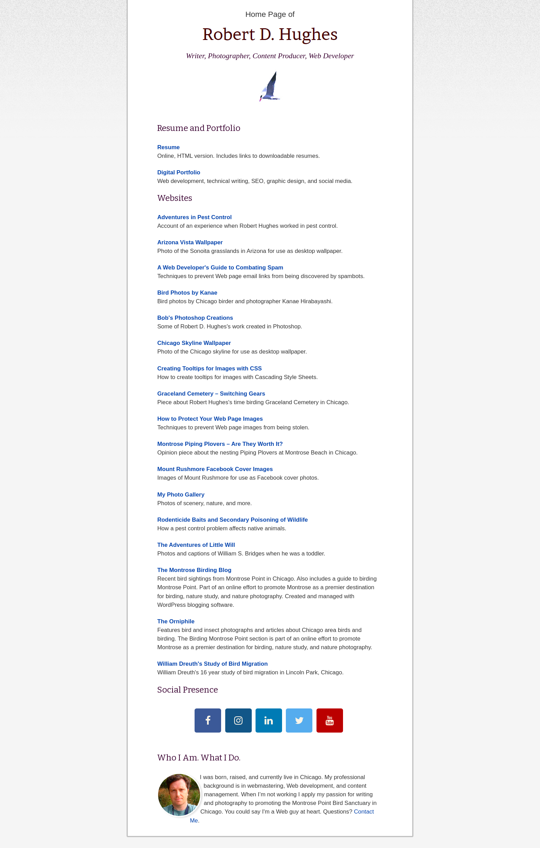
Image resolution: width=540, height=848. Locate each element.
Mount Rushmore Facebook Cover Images (215, 469)
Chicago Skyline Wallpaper (194, 343)
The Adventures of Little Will (196, 545)
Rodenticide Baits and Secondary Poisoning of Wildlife (232, 520)
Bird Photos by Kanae (187, 292)
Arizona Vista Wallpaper (190, 242)
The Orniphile (176, 621)
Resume (168, 147)
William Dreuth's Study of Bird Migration (212, 664)
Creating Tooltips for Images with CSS (209, 368)
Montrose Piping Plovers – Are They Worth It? (220, 444)
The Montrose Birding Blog (194, 570)
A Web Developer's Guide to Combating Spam (220, 267)
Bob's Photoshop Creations (195, 318)
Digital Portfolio (178, 172)
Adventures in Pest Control (194, 217)
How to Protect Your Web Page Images (210, 419)
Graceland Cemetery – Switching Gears (211, 393)
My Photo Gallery (181, 494)
